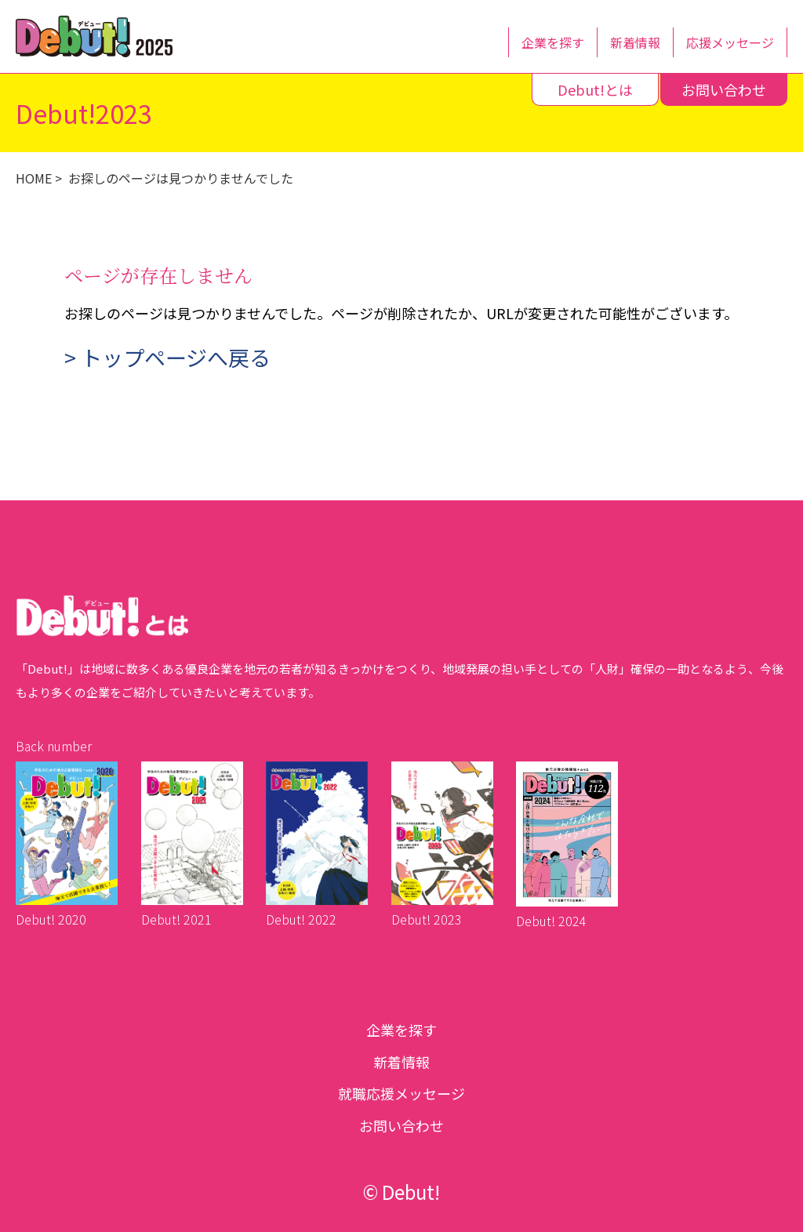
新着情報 (635, 42)
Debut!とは (595, 89)
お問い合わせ (723, 89)
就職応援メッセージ (401, 1093)
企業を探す (552, 42)
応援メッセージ (730, 42)
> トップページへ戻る (167, 357)
